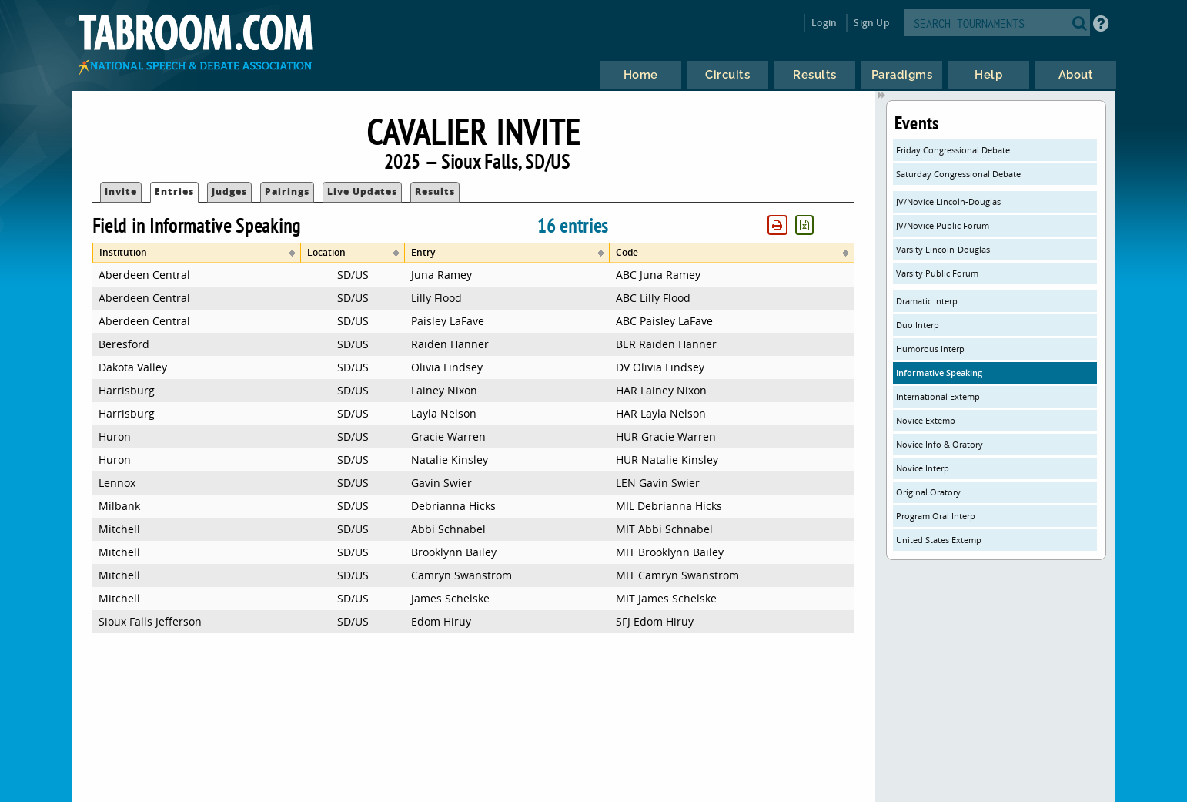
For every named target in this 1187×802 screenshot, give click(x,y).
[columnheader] (196, 253)
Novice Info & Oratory (939, 444)
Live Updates (362, 191)
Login (824, 22)
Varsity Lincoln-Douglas (943, 249)
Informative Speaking (939, 372)
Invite (121, 191)
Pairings (287, 191)
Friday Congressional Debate (953, 150)
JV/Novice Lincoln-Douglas (948, 201)
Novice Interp (922, 468)
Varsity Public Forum (937, 273)
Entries (174, 191)
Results (435, 191)
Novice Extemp (925, 420)
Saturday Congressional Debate (958, 174)
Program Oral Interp (935, 516)
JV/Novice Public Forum (942, 225)
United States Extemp (938, 539)
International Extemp (938, 396)
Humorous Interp (930, 348)
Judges (229, 191)
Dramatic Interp (927, 301)
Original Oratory (928, 492)
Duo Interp (917, 325)
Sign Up (871, 22)
